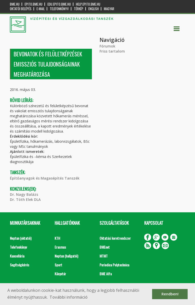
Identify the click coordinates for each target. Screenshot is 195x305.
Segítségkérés (19, 264)
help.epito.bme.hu (88, 4)
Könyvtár (60, 273)
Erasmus (60, 247)
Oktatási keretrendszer (115, 238)
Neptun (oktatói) (20, 238)
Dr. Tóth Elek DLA (25, 199)
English (93, 8)
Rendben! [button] (169, 294)
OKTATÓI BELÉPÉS (20, 8)
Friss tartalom (112, 51)
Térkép (78, 8)
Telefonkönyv (59, 8)
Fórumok (107, 46)
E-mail (41, 8)
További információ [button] (69, 297)
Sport (58, 264)
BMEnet (105, 247)
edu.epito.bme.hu (59, 4)
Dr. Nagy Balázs (24, 194)
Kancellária (17, 256)
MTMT (104, 256)
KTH (57, 238)
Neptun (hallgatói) (66, 256)
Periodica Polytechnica (114, 264)
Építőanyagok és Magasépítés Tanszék (44, 178)
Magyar (109, 8)
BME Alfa (106, 273)
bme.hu (15, 4)
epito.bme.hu (33, 4)
